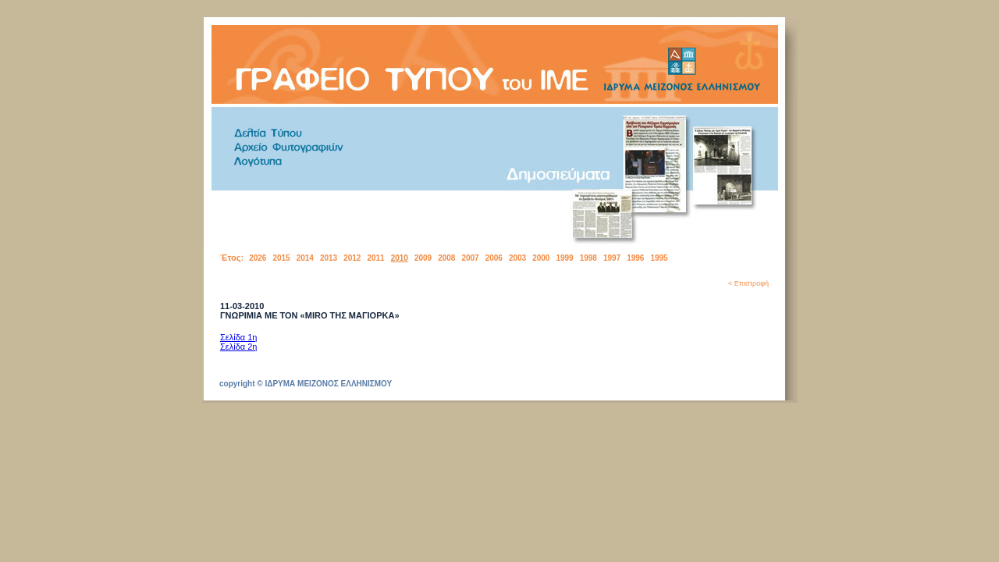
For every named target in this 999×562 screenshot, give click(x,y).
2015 (281, 258)
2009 (423, 258)
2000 (540, 258)
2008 (446, 258)
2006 (494, 258)
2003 (517, 258)
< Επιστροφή (748, 283)
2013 (328, 258)
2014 (305, 258)
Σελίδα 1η (238, 337)
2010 (399, 258)
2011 (375, 258)
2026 (257, 258)
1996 (635, 258)
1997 (611, 258)
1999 (564, 258)
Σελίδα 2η (238, 346)
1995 (658, 258)
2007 (469, 258)
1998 (588, 258)
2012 (352, 258)
